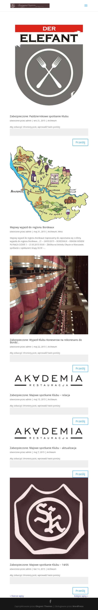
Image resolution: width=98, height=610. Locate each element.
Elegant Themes (44, 606)
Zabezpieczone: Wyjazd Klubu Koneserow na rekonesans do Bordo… (46, 341)
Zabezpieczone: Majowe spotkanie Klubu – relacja (40, 395)
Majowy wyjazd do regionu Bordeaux (32, 227)
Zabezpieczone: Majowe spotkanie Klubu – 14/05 (39, 564)
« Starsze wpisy (17, 596)
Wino (60, 231)
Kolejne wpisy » (81, 596)
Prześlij (80, 142)
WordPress (78, 606)
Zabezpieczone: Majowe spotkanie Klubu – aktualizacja (43, 448)
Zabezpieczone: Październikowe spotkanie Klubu (39, 116)
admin (28, 120)
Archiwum (52, 120)
